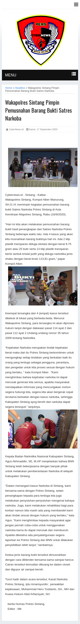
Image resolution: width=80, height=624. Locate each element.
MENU (10, 75)
